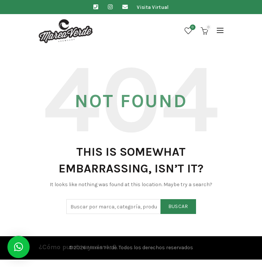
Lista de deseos (192, 27)
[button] (18, 247)
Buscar (178, 206)
